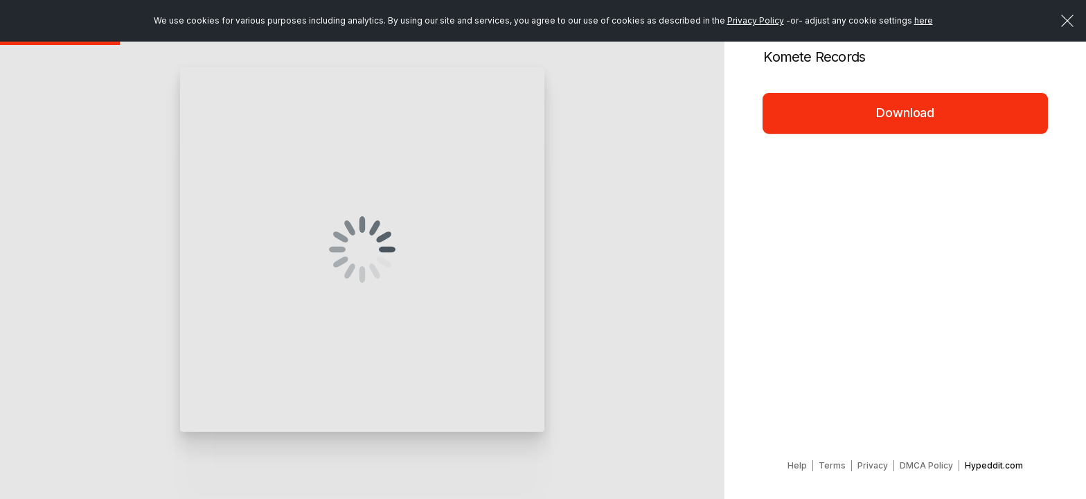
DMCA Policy (926, 465)
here (923, 20)
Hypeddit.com (994, 465)
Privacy (872, 465)
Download (905, 112)
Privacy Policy (755, 20)
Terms (832, 465)
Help (797, 465)
